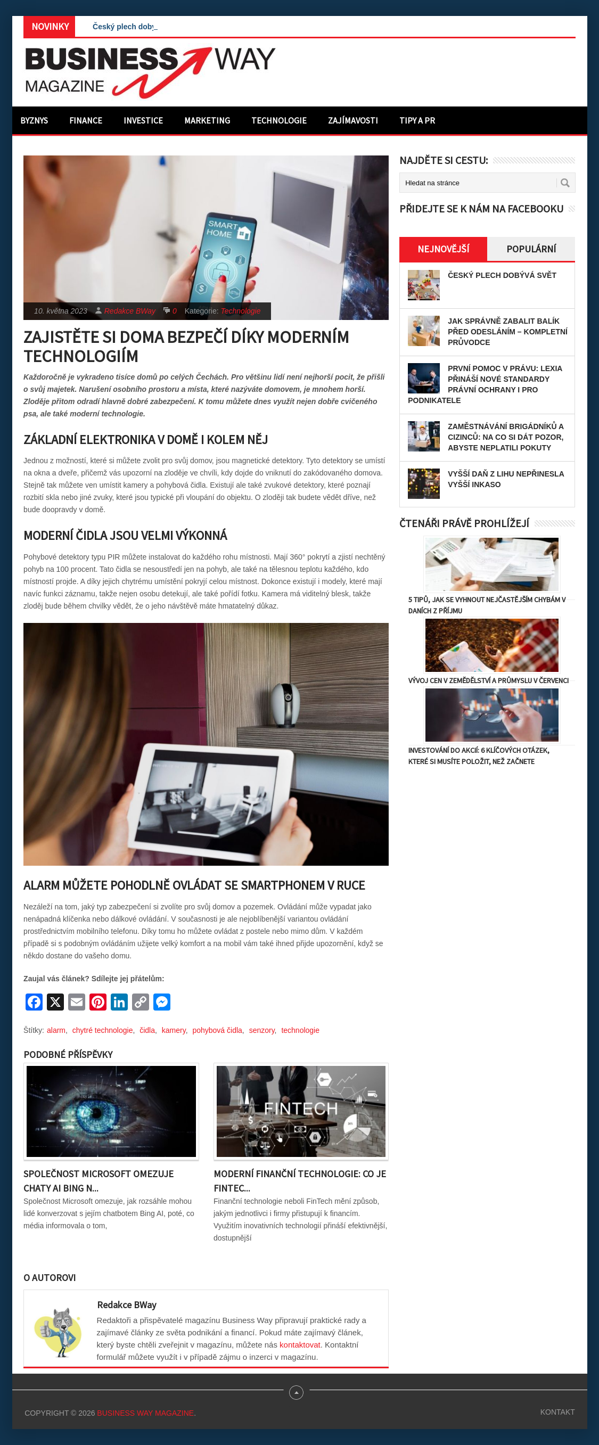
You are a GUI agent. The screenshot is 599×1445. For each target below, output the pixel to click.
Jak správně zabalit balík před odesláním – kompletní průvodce (508, 332)
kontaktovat (300, 1344)
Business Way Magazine (145, 1413)
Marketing (207, 120)
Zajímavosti (353, 120)
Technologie (279, 120)
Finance (85, 120)
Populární (531, 249)
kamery (174, 1030)
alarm (56, 1030)
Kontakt (557, 1412)
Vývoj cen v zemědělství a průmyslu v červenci (488, 680)
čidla (147, 1030)
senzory (262, 1030)
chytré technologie (102, 1030)
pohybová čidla (217, 1030)
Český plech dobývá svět (137, 26)
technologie (300, 1030)
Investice (143, 120)
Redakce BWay (129, 311)
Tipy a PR (417, 120)
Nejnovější (443, 249)
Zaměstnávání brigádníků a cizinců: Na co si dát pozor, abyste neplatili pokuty (506, 437)
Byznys (34, 120)
